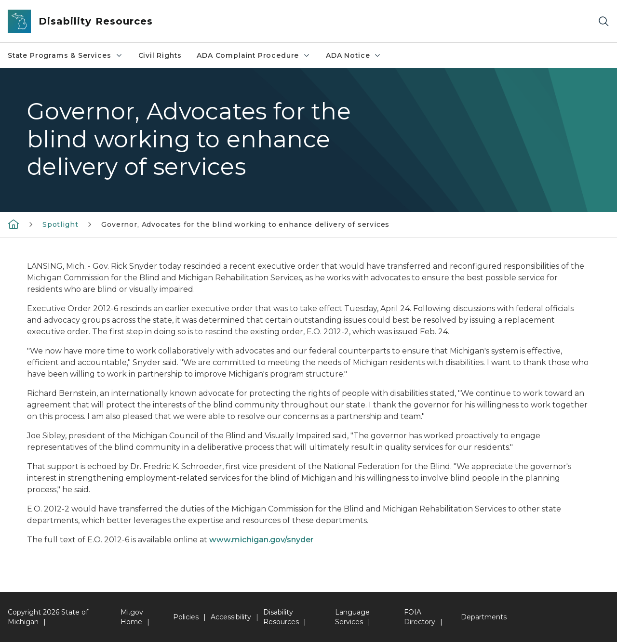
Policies (186, 617)
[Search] (603, 21)
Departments (484, 617)
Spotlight (60, 224)
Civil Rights (160, 55)
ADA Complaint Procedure (253, 55)
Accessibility (231, 617)
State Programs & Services (65, 55)
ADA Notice (353, 55)
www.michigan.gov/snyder (261, 539)
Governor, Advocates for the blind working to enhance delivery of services (245, 224)
